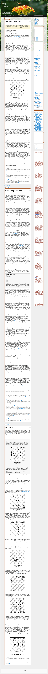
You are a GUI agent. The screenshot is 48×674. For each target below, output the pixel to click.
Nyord (38, 253)
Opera (37, 256)
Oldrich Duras (39, 254)
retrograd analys (39, 269)
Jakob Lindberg (39, 215)
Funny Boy (36, 199)
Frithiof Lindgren (39, 198)
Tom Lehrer (36, 293)
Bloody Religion (37, 67)
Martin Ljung (38, 243)
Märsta (40, 242)
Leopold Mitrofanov (41, 237)
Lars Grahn (36, 97)
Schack (36, 22)
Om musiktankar (19, 15)
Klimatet (36, 227)
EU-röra (38, 191)
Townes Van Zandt (39, 294)
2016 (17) (36, 36)
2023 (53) (36, 30)
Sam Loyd (40, 276)
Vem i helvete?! (37, 75)
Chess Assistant (40, 176)
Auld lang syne (38, 162)
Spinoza (35, 282)
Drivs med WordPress (24, 670)
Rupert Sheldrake (37, 276)
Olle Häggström (39, 255)
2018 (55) (36, 34)
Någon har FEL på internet (38, 250)
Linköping (36, 238)
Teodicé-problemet (39, 289)
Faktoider (36, 62)
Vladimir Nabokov (37, 302)
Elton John (36, 189)
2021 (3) (36, 31)
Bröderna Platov (38, 172)
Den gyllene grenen (39, 185)
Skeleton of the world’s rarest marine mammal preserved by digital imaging (39, 126)
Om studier (14, 15)
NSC (40, 252)
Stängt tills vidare (37, 98)
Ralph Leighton (39, 266)
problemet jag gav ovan (15, 621)
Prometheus (39, 264)
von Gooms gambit (41, 302)
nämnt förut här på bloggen (14, 233)
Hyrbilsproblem (36, 213)
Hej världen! (36, 59)
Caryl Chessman (39, 175)
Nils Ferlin (41, 251)
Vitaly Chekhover (37, 301)
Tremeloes (38, 295)
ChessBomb (36, 177)
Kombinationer (36, 228)
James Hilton (37, 216)
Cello (37, 176)
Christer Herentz (39, 177)
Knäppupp (38, 227)
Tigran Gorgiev (38, 292)
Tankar (36, 24)
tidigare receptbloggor (22, 408)
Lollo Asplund (41, 238)
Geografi (36, 201)
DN (39, 186)
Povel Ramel (39, 263)
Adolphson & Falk (37, 153)
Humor (40, 212)
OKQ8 (41, 253)
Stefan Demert (39, 283)
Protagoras (36, 265)
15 (22, 385)
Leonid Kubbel (40, 236)
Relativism (39, 268)
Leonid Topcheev (37, 237)
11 (24, 350)
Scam (42, 276)
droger (38, 188)
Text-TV (38, 290)
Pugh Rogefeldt (39, 265)
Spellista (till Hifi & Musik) (38, 102)
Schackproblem (39, 277)
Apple (35, 160)
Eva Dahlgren (40, 191)
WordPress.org (37, 148)
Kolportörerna (40, 227)
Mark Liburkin (37, 242)
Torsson (41, 293)
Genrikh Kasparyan (39, 200)
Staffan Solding (41, 282)
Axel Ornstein (41, 162)
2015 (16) (36, 37)
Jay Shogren (39, 217)
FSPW (42, 198)
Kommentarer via (38, 147)
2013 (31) (36, 39)
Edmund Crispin (40, 188)
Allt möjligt (36, 19)
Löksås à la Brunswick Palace (13, 190)
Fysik (37, 199)
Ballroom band (41, 163)
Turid (35, 296)
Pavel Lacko (11, 185)
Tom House (41, 292)
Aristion (37, 160)
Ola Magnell (36, 254)
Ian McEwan (39, 213)
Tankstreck (36, 289)
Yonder (41, 304)
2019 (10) (36, 33)
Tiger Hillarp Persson (38, 92)
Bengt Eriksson (37, 101)
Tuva (36, 296)
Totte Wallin (36, 294)
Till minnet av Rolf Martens (13, 21)
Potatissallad (36, 263)
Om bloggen (9, 15)
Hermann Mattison (37, 211)
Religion (36, 269)
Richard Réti (38, 270)
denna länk (18, 348)
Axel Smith (36, 163)
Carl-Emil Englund (40, 174)
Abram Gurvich (40, 152)
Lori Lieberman (36, 239)
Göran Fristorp (38, 203)
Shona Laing (37, 278)
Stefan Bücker (36, 283)
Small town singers (40, 280)
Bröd (35, 172)
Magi (39, 240)
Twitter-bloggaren (39, 296)
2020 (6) (36, 32)
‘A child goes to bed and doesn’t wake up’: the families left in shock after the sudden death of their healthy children (38, 118)
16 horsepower (36, 152)
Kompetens (39, 228)
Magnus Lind (38, 241)
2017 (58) (36, 35)
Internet (40, 214)
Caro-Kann (36, 175)
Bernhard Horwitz (38, 166)
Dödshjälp (41, 186)
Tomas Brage (39, 293)
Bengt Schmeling (39, 165)
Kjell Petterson (38, 226)
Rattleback (36, 267)
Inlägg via (37, 146)
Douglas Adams (39, 187)
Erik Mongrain (38, 190)
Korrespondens (36, 229)
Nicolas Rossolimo (38, 251)
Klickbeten (41, 226)
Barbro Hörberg (36, 164)
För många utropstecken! (38, 106)
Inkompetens (37, 214)
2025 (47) (36, 28)
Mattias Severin (37, 105)
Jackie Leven (36, 215)
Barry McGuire (40, 164)
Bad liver (38, 163)
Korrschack (39, 229)
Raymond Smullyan (39, 267)
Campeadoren (36, 174)
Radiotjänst (36, 266)
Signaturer (38, 279)
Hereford (37, 210)
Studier (36, 23)
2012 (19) (36, 40)
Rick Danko (41, 270)
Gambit (39, 199)
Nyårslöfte (36, 253)
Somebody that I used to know (38, 281)
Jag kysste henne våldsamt (16, 36)
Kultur (41, 230)
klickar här (17, 572)
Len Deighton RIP (37, 55)
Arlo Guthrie (39, 160)
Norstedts (39, 252)
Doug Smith (36, 187)
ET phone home (37, 89)
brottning (41, 172)
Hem (5, 15)
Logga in (36, 145)
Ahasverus (40, 153)
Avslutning (36, 63)
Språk (38, 282)
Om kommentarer (25, 15)
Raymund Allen (36, 268)
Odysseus (40, 253)
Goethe (38, 202)
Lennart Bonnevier (38, 58)
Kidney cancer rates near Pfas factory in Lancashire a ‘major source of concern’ (39, 129)
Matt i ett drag (9, 427)
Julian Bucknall (37, 54)
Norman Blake (36, 252)
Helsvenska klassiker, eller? (39, 76)
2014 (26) (36, 38)
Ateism (35, 162)
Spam (42, 281)
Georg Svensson (39, 201)
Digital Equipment (37, 186)
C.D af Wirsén (38, 173)
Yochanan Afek (38, 304)
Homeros (38, 212)
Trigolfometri (40, 295)
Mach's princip (37, 240)
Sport (37, 282)
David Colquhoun (37, 66)
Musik (36, 21)
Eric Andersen (38, 189)
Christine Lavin (38, 179)
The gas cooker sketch (20, 245)
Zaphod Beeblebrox (39, 305)
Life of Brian (19, 65)
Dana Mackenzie (37, 70)
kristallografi (39, 230)
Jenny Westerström (39, 218)
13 (20, 369)
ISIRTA (41, 214)
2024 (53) (36, 29)
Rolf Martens (14, 185)
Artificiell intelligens (40, 161)
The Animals (40, 290)
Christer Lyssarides (37, 178)
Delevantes (36, 185)
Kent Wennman (38, 225)
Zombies (42, 305)
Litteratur (36, 20)
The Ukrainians (39, 291)
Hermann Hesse (40, 210)
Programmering (36, 264)
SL (37, 280)
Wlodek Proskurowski (37, 303)
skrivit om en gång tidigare (26, 491)
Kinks (40, 225)
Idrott (41, 213)
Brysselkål (36, 173)
